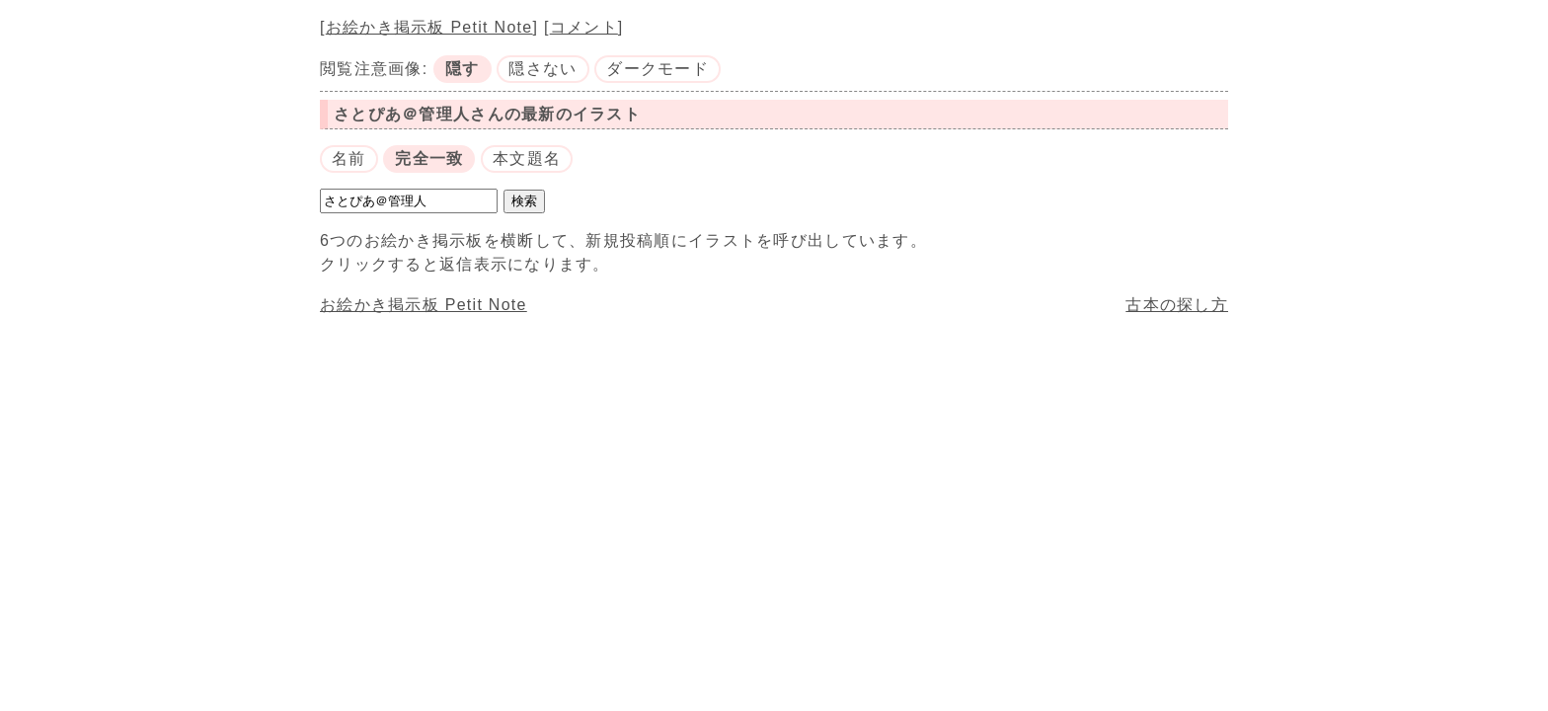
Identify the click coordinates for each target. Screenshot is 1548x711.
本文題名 (527, 158)
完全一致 (429, 158)
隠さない (542, 68)
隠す (462, 68)
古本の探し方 (1176, 304)
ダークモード (657, 68)
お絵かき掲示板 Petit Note (429, 27)
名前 (349, 158)
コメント (584, 27)
